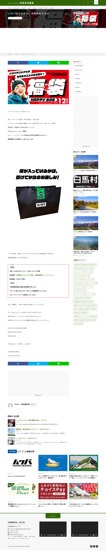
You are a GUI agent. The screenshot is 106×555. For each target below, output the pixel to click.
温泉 (62, 506)
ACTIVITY (25, 8)
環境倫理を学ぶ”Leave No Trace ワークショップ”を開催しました (22, 510)
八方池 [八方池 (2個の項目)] (76, 299)
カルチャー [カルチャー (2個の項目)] (85, 277)
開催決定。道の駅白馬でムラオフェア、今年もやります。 (33, 431)
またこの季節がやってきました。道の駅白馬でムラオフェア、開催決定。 (52, 479)
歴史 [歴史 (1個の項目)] (76, 310)
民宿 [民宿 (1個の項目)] (82, 310)
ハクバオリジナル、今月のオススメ (26, 440)
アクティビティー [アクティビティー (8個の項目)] (79, 273)
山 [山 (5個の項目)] (82, 306)
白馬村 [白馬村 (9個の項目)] (76, 321)
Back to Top (53, 521)
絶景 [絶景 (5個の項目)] (89, 321)
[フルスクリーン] (64, 540)
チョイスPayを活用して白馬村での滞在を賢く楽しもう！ (52, 510)
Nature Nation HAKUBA (24, 551)
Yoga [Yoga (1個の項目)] (82, 269)
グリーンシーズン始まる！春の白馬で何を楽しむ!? (85, 171)
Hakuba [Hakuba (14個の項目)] (77, 265)
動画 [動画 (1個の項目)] (89, 299)
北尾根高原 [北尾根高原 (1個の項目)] (77, 302)
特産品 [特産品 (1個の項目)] (94, 310)
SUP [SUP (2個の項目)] (76, 269)
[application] (53, 534)
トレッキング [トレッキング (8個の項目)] (93, 284)
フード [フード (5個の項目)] (76, 291)
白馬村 (52, 506)
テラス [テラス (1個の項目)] (84, 284)
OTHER (56, 8)
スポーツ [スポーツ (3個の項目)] (77, 284)
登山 (49, 506)
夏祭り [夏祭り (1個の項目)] (76, 306)
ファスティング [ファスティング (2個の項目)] (78, 288)
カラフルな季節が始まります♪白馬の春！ (83, 233)
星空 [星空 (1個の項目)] (94, 306)
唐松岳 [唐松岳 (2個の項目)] (85, 302)
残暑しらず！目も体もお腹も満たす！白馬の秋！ (85, 213)
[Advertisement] (53, 41)
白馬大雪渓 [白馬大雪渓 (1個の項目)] (84, 313)
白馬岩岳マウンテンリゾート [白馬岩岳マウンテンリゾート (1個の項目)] (82, 317)
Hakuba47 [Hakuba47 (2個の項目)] (85, 265)
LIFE (51, 8)
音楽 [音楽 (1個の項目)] (81, 324)
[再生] (41, 540)
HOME (9, 8)
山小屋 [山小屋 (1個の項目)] (88, 306)
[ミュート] (62, 540)
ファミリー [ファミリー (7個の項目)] (88, 288)
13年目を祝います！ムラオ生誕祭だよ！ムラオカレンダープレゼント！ (83, 510)
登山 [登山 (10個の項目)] (76, 313)
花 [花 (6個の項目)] (94, 321)
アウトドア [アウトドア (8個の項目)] (89, 269)
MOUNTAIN (17, 8)
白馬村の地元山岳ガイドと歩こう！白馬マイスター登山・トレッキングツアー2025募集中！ (83, 480)
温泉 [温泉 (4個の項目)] (87, 310)
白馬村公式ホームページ (15, 531)
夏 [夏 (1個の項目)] (91, 302)
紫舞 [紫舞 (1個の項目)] (83, 321)
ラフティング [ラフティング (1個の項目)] (90, 295)
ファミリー (57, 506)
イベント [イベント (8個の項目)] (89, 273)
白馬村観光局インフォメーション (44, 277)
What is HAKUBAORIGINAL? (18, 478)
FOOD (37, 8)
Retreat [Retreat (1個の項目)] (93, 265)
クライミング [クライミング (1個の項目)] (78, 280)
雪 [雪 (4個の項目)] (75, 324)
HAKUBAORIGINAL (14, 357)
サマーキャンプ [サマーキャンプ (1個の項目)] (88, 280)
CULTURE (44, 8)
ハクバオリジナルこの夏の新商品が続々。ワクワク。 (32, 422)
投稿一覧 (33, 406)
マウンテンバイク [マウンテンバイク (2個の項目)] (79, 295)
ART (32, 8)
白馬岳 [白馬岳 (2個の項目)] (94, 317)
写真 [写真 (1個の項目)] (83, 299)
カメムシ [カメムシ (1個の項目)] (77, 277)
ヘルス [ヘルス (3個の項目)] (83, 291)
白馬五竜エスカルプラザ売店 (24, 277)
